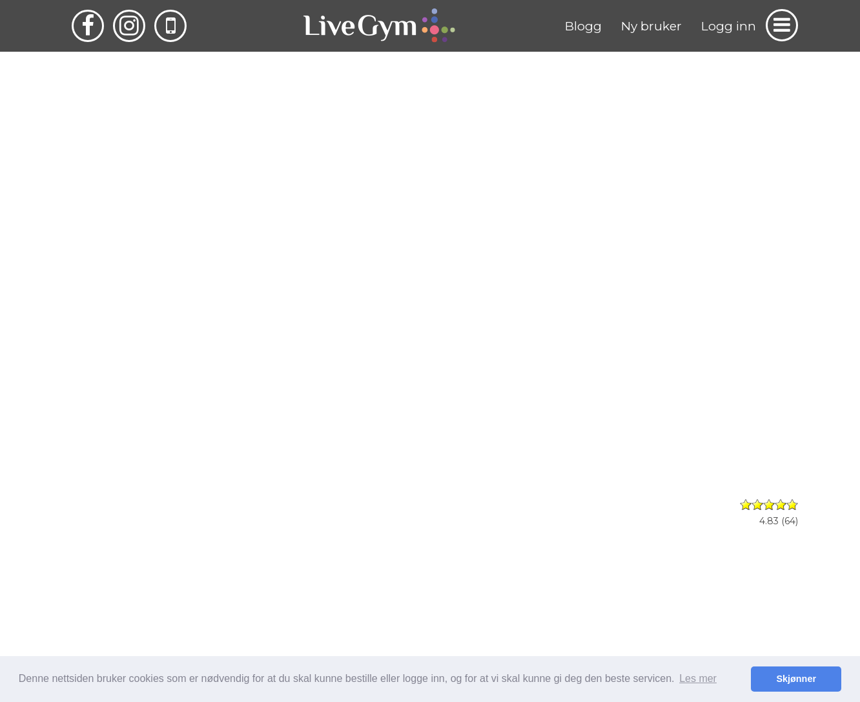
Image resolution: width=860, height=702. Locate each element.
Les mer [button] (698, 678)
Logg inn (728, 26)
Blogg (583, 26)
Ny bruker (651, 26)
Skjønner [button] (796, 679)
